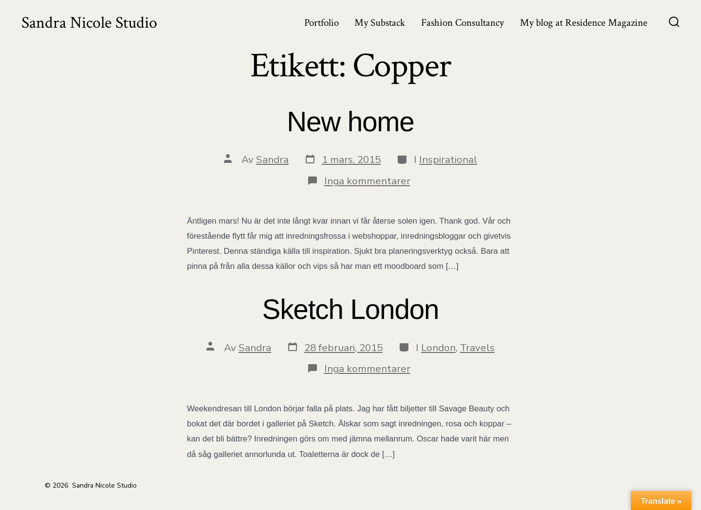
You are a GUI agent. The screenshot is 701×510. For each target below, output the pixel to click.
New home (350, 121)
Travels (477, 347)
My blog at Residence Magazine (583, 22)
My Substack (379, 22)
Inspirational (448, 159)
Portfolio (321, 22)
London (438, 347)
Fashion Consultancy (462, 22)
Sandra (272, 159)
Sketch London (350, 309)
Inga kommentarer (367, 181)
